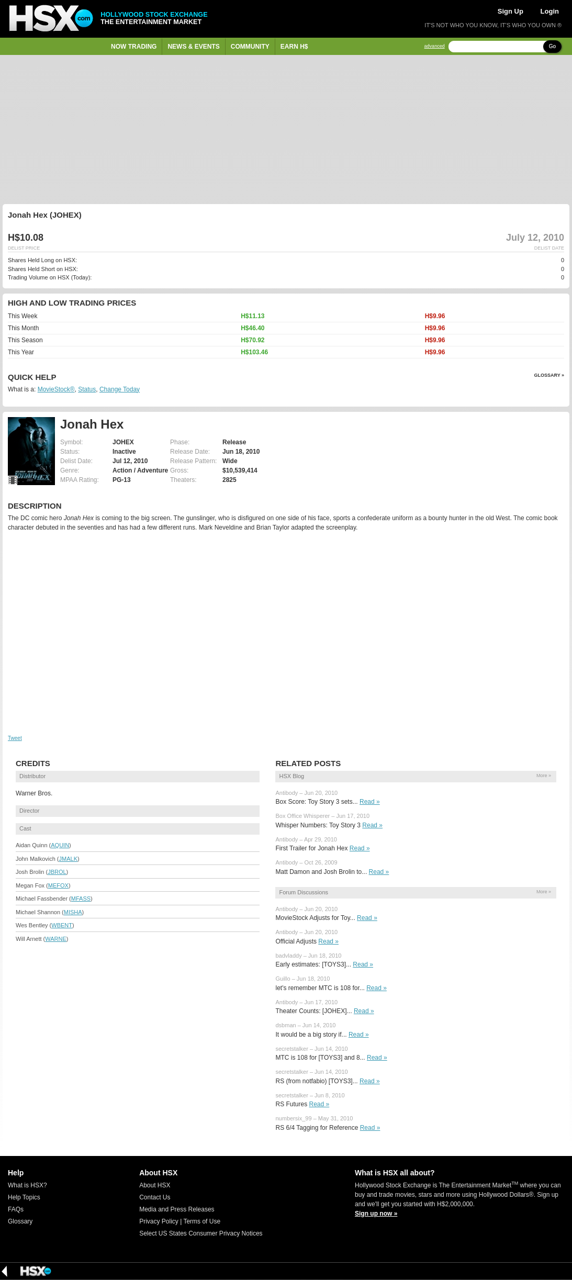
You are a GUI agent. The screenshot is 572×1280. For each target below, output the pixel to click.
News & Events (193, 46)
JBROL (57, 872)
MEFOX (58, 885)
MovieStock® (56, 389)
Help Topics (24, 1197)
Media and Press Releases (176, 1209)
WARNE (55, 939)
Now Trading (133, 46)
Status (87, 389)
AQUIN (60, 845)
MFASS (81, 898)
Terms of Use (201, 1221)
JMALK (68, 859)
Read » (370, 801)
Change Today (119, 389)
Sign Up (510, 11)
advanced (434, 46)
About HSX (154, 1185)
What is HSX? (27, 1185)
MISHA (73, 912)
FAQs (16, 1209)
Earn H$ (294, 46)
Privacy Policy (158, 1221)
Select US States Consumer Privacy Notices (200, 1233)
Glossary (20, 1221)
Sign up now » (376, 1213)
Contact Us (154, 1197)
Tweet (15, 738)
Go (552, 46)
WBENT (61, 925)
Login (550, 11)
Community (250, 46)
